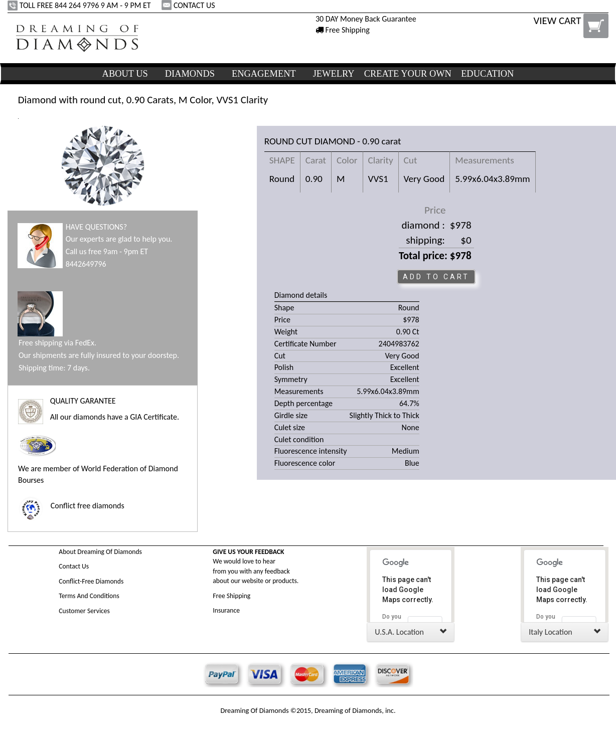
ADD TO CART (436, 277)
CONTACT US (189, 5)
